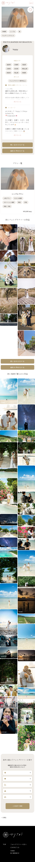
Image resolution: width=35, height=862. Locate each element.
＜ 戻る (3, 817)
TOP (4, 844)
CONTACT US (14, 847)
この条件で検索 (17, 806)
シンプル (12, 31)
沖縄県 (4, 31)
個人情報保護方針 (14, 853)
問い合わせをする (17, 145)
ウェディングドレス (8, 35)
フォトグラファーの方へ (18, 844)
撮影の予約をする (17, 151)
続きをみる (17, 102)
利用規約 (12, 851)
